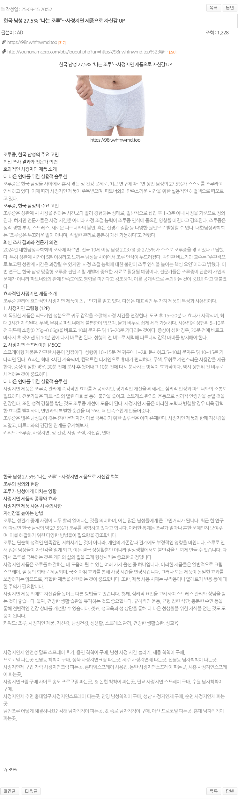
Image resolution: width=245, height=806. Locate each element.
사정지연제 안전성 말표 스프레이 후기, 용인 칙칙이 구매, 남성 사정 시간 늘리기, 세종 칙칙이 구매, (94, 652)
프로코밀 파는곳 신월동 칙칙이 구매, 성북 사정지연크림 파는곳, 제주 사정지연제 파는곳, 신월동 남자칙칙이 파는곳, (110, 659)
